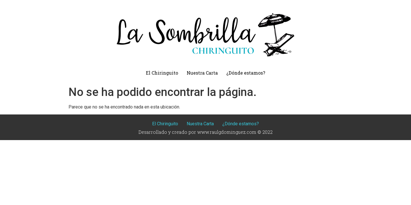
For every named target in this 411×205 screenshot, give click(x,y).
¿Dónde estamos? (245, 73)
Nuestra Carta (202, 73)
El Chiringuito (162, 73)
